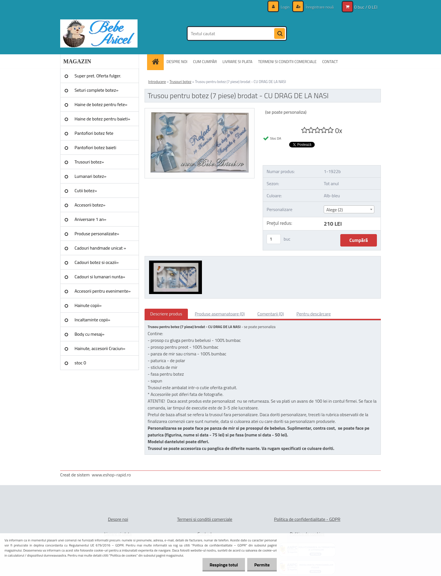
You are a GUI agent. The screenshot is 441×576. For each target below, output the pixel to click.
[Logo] (99, 33)
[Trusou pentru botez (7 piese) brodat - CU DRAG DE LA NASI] (199, 110)
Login (285, 7)
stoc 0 (80, 362)
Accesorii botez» (90, 204)
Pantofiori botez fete (94, 133)
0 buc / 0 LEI (365, 7)
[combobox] (349, 209)
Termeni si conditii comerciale (204, 519)
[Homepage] (157, 61)
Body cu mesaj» (89, 334)
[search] (279, 33)
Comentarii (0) (270, 313)
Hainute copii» (88, 305)
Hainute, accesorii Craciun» (100, 348)
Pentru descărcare (313, 313)
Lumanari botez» (90, 176)
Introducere (157, 81)
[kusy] (274, 239)
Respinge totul (224, 564)
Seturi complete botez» (96, 90)
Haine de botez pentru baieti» (102, 118)
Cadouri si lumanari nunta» (100, 276)
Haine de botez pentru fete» (101, 104)
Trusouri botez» (89, 161)
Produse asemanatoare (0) (220, 313)
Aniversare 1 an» (90, 219)
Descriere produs (166, 313)
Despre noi (118, 519)
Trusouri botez (181, 81)
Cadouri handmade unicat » (100, 248)
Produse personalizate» (97, 233)
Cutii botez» (86, 190)
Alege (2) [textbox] (334, 209)
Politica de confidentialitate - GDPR (307, 519)
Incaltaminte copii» (92, 319)
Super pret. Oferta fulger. (98, 75)
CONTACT (330, 61)
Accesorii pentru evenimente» (102, 291)
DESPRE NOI (176, 61)
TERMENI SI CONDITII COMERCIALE (287, 61)
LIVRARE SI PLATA (237, 61)
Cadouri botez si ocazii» (97, 262)
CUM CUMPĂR (205, 61)
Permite (262, 564)
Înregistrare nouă (319, 7)
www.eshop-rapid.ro (111, 474)
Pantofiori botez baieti (95, 147)
